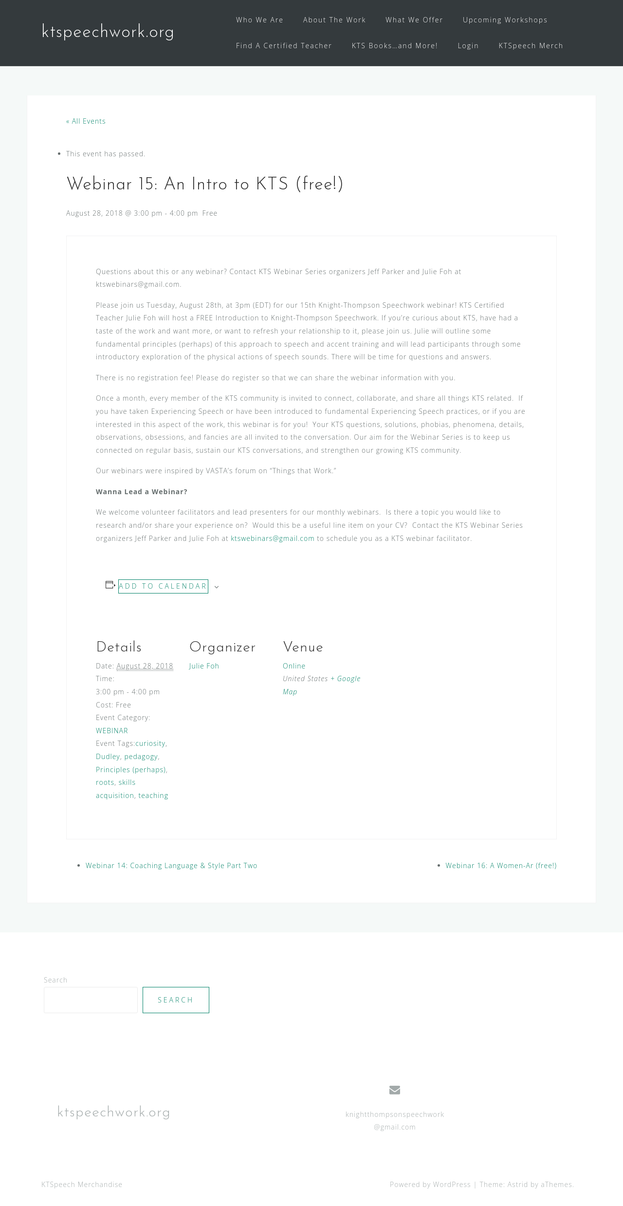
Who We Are (260, 19)
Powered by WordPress (430, 1184)
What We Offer (414, 19)
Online (294, 665)
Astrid (518, 1184)
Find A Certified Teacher (284, 45)
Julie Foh (204, 665)
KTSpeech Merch (531, 45)
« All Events (86, 121)
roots (105, 782)
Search (56, 979)
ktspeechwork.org (108, 32)
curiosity (150, 743)
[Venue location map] (427, 681)
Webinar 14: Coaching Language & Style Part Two (171, 865)
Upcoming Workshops (505, 19)
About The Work (334, 19)
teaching (153, 795)
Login (468, 45)
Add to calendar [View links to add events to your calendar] (163, 586)
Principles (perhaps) (131, 769)
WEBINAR (112, 730)
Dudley (108, 756)
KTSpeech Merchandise (82, 1184)
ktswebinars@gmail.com (272, 538)
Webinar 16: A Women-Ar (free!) (501, 865)
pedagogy (141, 756)
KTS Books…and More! (395, 45)
